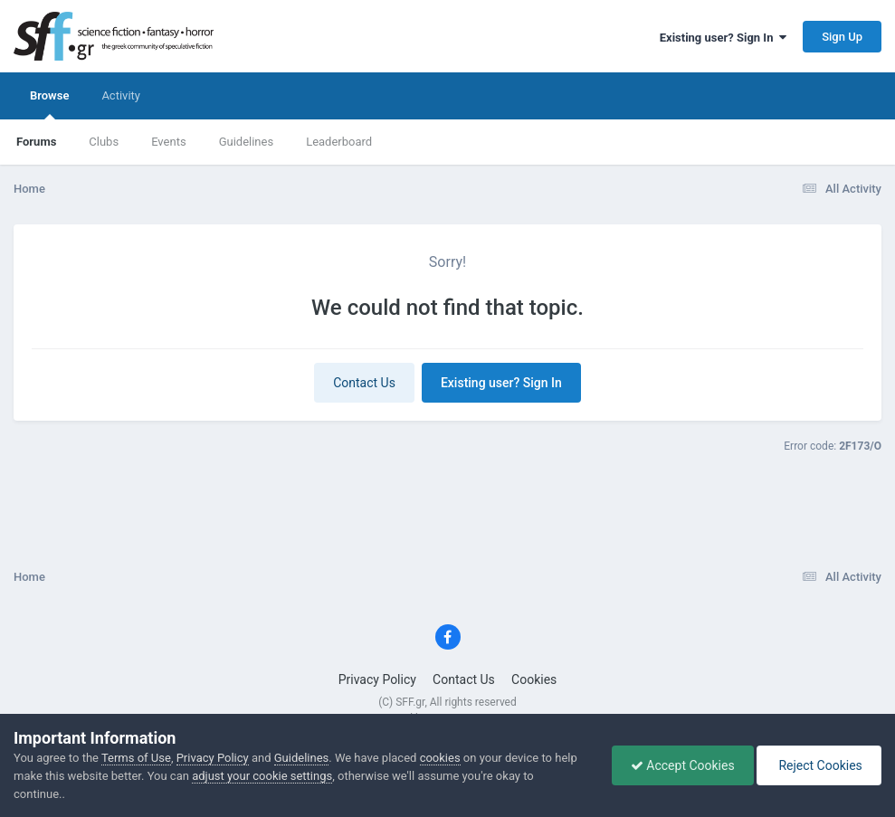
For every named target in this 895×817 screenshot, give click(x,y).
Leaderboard (339, 141)
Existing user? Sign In (723, 37)
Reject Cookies (819, 765)
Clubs (104, 141)
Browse (49, 104)
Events (168, 141)
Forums (36, 141)
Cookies (534, 679)
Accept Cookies (683, 765)
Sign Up (842, 36)
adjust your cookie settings (262, 776)
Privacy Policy (377, 679)
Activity (120, 95)
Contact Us (364, 382)
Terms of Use (136, 758)
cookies (440, 758)
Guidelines (246, 141)
